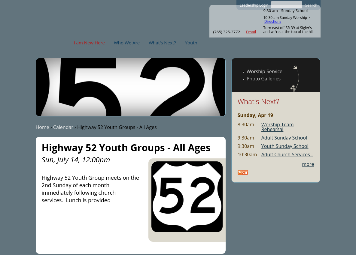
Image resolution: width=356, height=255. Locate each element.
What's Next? (162, 43)
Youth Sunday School (285, 146)
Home (42, 127)
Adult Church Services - (287, 154)
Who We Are (127, 43)
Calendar (63, 127)
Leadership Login (254, 5)
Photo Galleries (264, 78)
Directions (272, 21)
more (308, 164)
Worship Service (264, 71)
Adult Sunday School (284, 137)
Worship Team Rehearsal (277, 127)
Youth (191, 43)
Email (251, 31)
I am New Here (89, 43)
